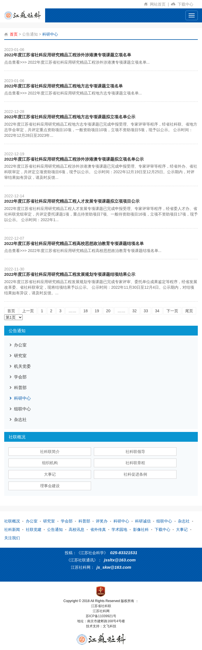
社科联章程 (135, 463)
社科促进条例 (135, 474)
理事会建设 (50, 486)
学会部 (20, 376)
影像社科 (141, 529)
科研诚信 (143, 521)
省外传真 (98, 529)
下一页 (172, 311)
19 (97, 311)
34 (157, 311)
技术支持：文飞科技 (101, 626)
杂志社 (20, 419)
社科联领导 (135, 451)
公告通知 (30, 34)
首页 (14, 34)
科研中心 (50, 34)
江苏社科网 (101, 611)
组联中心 (22, 408)
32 (134, 311)
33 (146, 311)
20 (108, 311)
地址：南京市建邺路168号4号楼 (101, 621)
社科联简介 (50, 451)
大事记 (50, 474)
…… (72, 311)
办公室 (20, 345)
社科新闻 (12, 529)
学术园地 (119, 529)
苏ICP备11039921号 (101, 616)
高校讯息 (76, 529)
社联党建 (33, 529)
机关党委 (22, 366)
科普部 (20, 387)
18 (85, 311)
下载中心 (188, 4)
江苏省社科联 (101, 606)
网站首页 (160, 4)
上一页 (28, 311)
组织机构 (50, 463)
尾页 (189, 311)
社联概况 (12, 521)
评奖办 (102, 521)
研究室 (20, 355)
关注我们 (12, 538)
